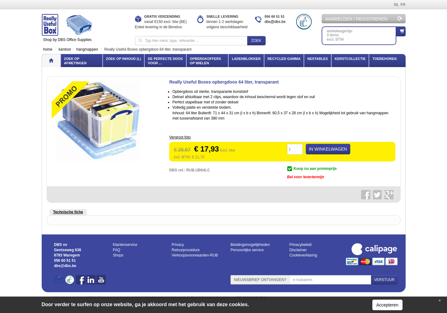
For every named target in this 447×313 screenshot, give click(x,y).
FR (403, 4)
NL (396, 4)
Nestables (317, 59)
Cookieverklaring (303, 255)
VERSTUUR (384, 280)
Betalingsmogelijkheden (250, 245)
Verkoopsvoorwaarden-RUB (195, 255)
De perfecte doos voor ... (165, 61)
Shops (118, 255)
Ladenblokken (246, 59)
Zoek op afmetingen (75, 61)
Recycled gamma (284, 59)
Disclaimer (298, 250)
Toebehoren (384, 59)
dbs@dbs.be (275, 22)
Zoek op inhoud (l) (123, 59)
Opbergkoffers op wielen (205, 61)
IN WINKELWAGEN (328, 149)
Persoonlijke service (247, 250)
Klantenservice (125, 245)
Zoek (256, 41)
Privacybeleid (300, 245)
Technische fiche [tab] (68, 212)
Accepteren (387, 304)
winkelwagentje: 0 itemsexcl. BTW (361, 34)
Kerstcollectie (350, 59)
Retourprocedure (186, 250)
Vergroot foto (180, 137)
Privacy (178, 245)
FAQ (116, 250)
